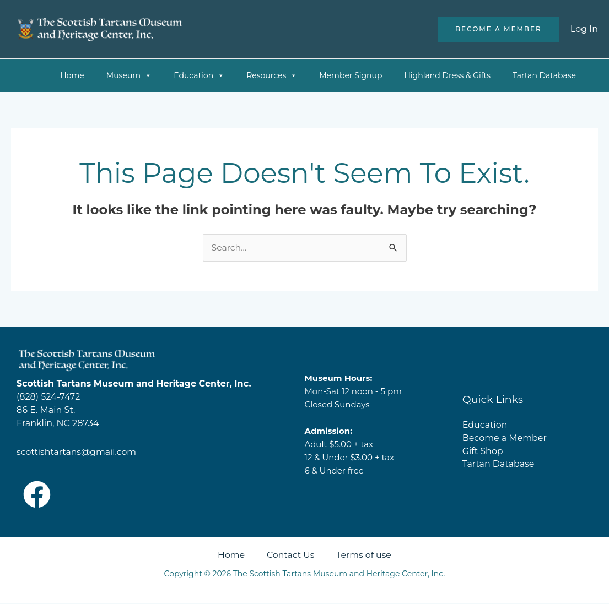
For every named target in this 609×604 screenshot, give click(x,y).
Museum (129, 75)
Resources (271, 75)
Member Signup (350, 75)
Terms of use (364, 555)
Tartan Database (544, 75)
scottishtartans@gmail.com (77, 452)
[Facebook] (37, 495)
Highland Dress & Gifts (447, 75)
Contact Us (290, 555)
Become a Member (504, 438)
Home (72, 75)
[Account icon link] (584, 29)
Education (199, 75)
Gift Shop (482, 451)
